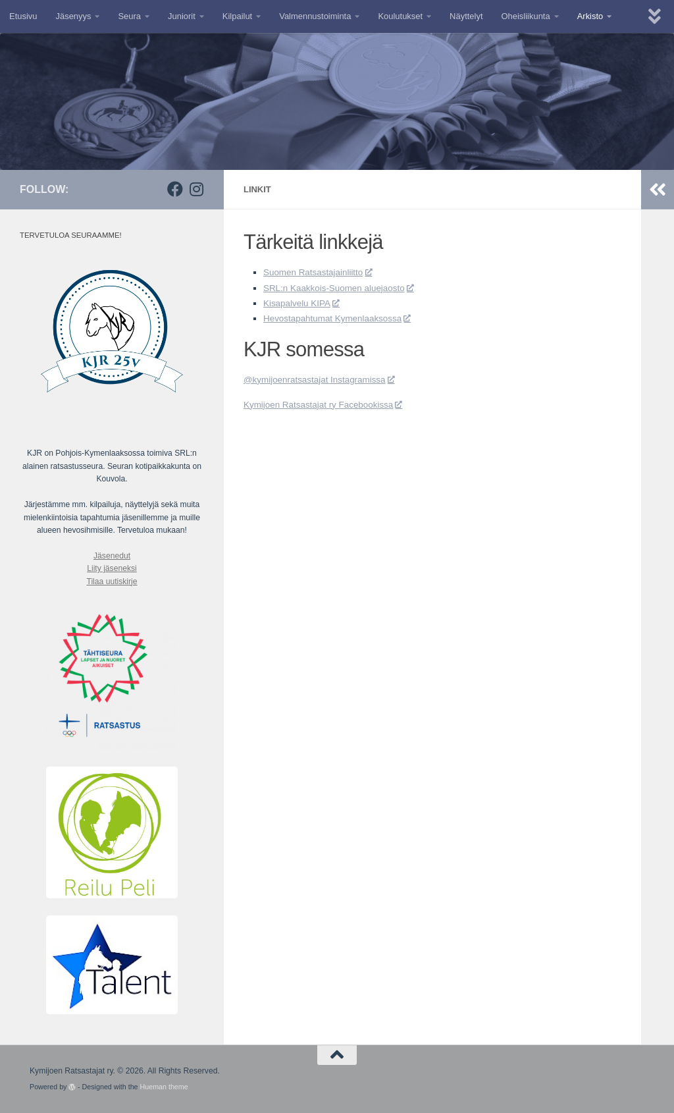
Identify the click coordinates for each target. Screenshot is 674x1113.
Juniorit (181, 16)
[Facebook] (175, 189)
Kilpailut (237, 16)
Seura (129, 16)
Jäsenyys (73, 16)
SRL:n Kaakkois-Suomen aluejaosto (345, 288)
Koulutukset (400, 16)
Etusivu (23, 16)
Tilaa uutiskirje (111, 581)
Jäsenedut (111, 555)
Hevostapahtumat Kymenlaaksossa (343, 318)
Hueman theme (164, 1087)
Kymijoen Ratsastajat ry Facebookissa (329, 404)
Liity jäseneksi (112, 568)
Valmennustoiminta (315, 16)
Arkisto (590, 16)
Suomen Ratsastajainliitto (322, 272)
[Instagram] (196, 189)
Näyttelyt (466, 16)
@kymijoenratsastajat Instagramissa (325, 379)
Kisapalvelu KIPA (304, 303)
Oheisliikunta (526, 16)
